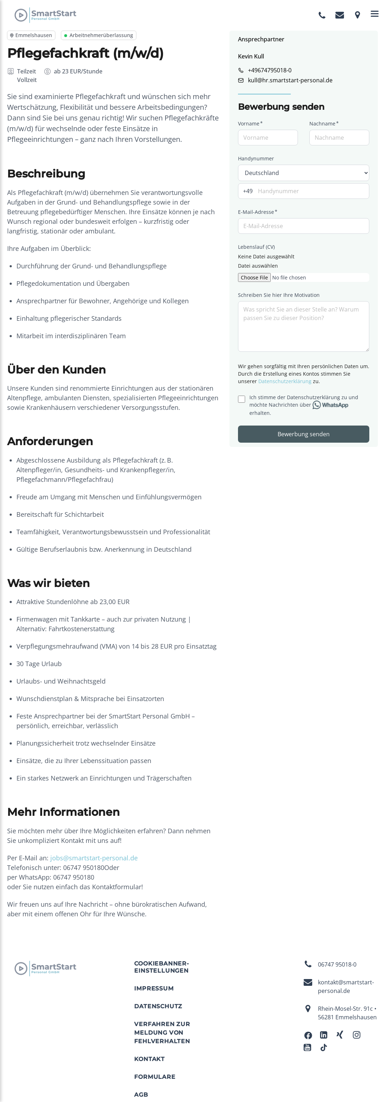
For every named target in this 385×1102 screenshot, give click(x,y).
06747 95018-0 (330, 964)
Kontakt (149, 1059)
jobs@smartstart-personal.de (94, 858)
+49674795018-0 (270, 70)
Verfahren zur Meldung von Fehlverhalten (162, 1033)
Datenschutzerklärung (284, 381)
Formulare (154, 1076)
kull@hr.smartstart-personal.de (290, 80)
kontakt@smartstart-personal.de (339, 986)
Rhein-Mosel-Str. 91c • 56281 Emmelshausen (340, 1012)
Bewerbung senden (304, 434)
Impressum (153, 988)
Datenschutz (158, 1006)
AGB (141, 1094)
